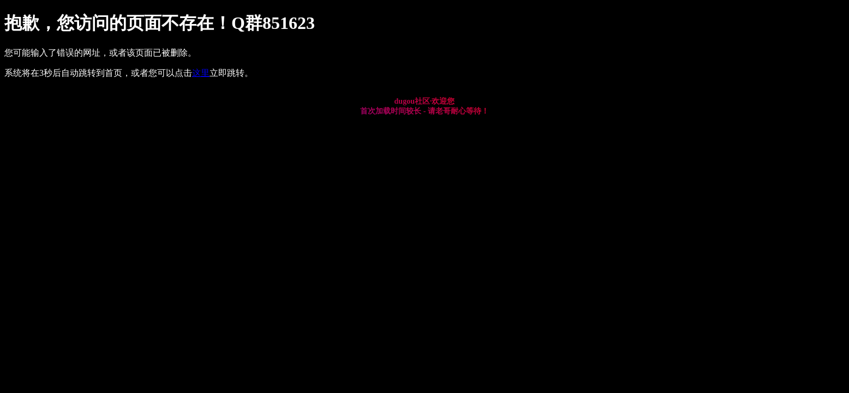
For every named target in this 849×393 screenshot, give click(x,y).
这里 (201, 73)
